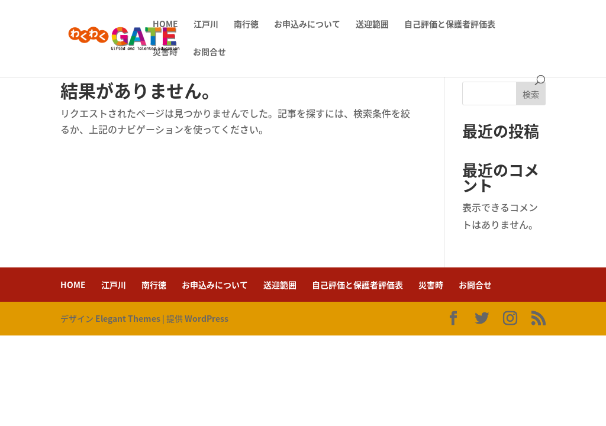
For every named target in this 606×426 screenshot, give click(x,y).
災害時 (165, 52)
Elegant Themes (127, 318)
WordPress (206, 318)
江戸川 (206, 25)
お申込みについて (307, 25)
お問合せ (209, 52)
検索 (531, 94)
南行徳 (246, 25)
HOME (165, 25)
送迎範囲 (372, 25)
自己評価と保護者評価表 (449, 25)
